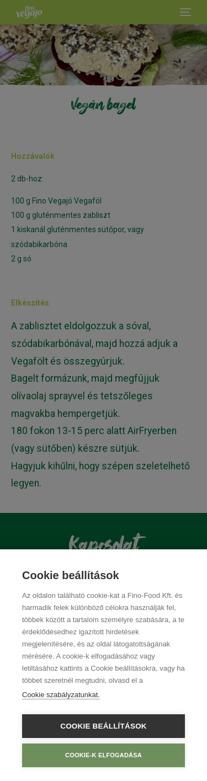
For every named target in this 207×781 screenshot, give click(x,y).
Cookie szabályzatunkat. (61, 695)
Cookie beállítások (103, 726)
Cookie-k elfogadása (103, 755)
